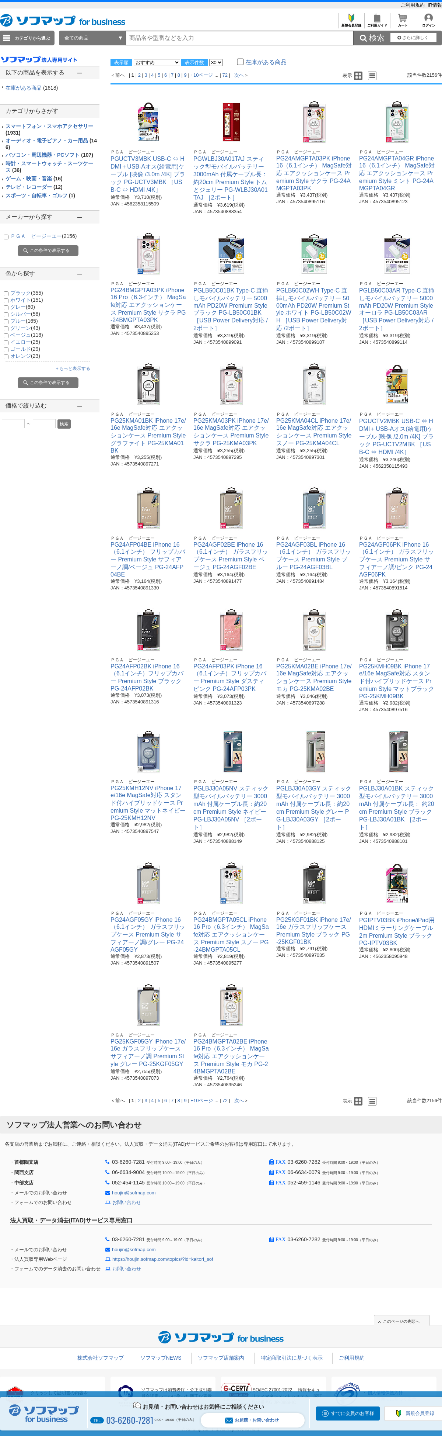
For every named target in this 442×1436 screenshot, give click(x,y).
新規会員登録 (351, 23)
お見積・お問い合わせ (252, 1420)
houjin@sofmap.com (134, 1192)
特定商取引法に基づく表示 (292, 1358)
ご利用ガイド (377, 23)
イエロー (25, 342)
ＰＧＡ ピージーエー (43, 236)
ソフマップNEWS (161, 1358)
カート (403, 23)
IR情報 (435, 5)
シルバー (25, 314)
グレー (22, 307)
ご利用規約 (413, 5)
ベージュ (26, 335)
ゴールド (25, 349)
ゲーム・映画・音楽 (34, 178)
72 (225, 75)
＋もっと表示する (72, 368)
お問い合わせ (126, 1202)
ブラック (26, 293)
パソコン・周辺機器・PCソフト (49, 155)
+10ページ (201, 75)
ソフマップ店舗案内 (221, 1358)
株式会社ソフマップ (100, 1358)
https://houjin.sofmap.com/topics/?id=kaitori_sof (162, 1259)
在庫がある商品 (32, 88)
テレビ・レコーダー (34, 187)
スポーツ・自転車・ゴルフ (40, 195)
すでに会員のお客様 (352, 1413)
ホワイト (26, 300)
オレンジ (25, 356)
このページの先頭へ (401, 1321)
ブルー (24, 321)
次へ (239, 75)
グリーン (25, 328)
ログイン (429, 23)
